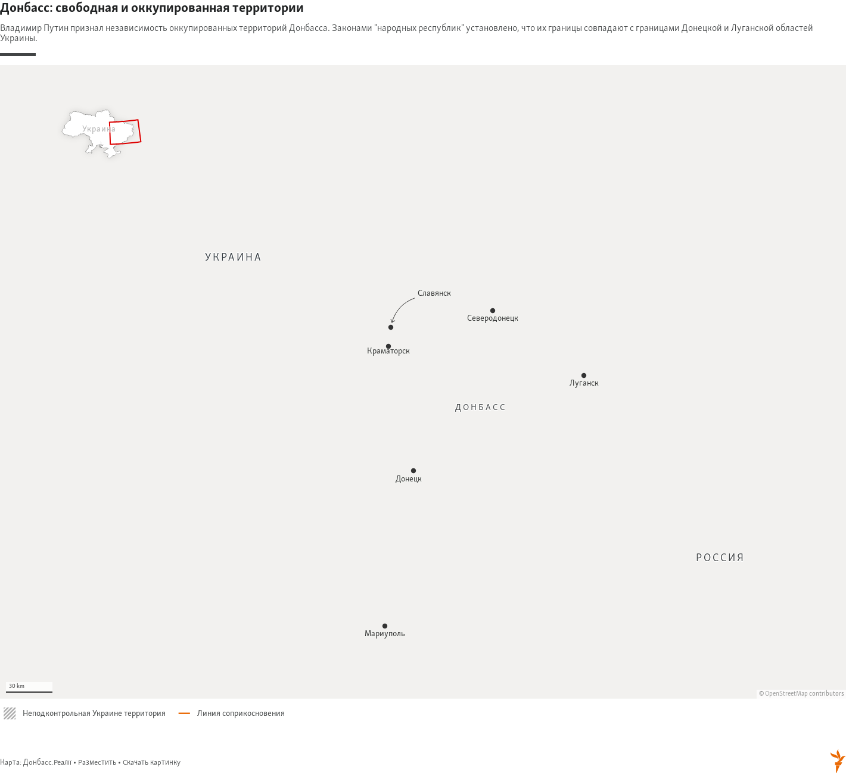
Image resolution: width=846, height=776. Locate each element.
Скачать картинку (152, 762)
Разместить (97, 762)
